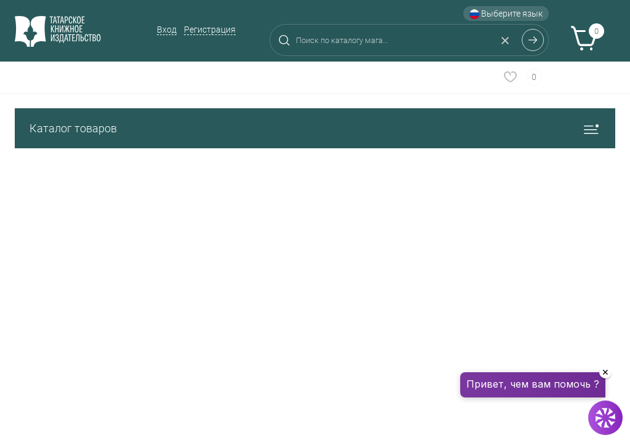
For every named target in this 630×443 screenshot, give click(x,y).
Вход (167, 29)
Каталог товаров (315, 128)
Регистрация (210, 29)
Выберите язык (506, 14)
